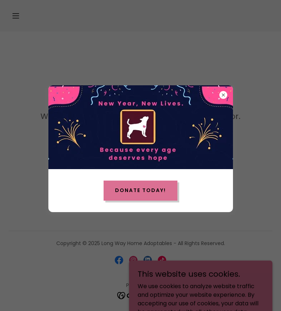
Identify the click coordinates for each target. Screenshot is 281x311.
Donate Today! (140, 190)
